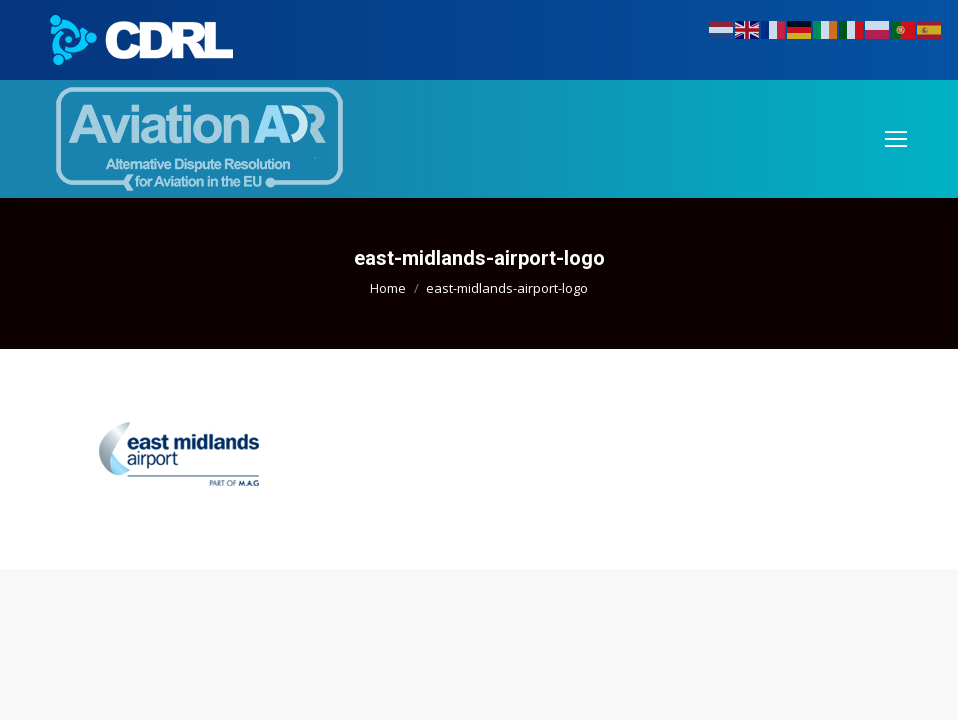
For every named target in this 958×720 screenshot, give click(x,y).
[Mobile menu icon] (896, 139)
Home (388, 288)
